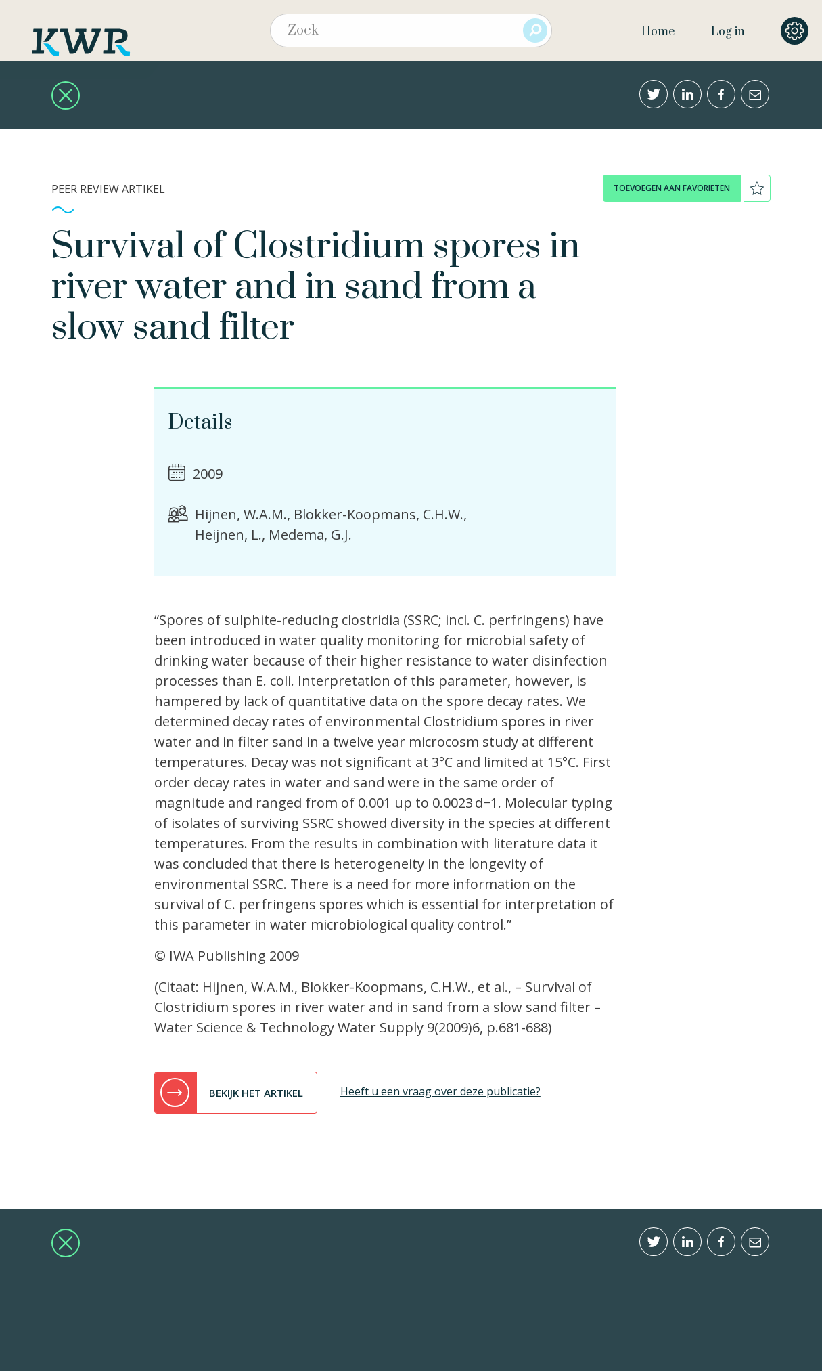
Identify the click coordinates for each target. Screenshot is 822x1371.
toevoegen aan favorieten (672, 188)
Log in (727, 31)
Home (658, 31)
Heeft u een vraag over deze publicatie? (440, 1091)
